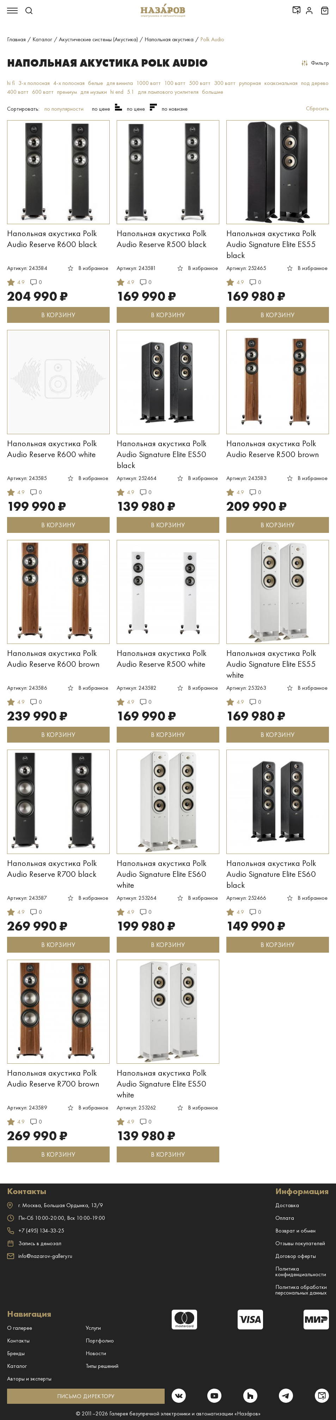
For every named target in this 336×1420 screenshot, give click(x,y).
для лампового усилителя (168, 92)
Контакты (18, 1340)
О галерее (19, 1328)
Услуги (93, 1328)
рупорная (250, 83)
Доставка (287, 1205)
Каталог (17, 1366)
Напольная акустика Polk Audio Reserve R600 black (52, 239)
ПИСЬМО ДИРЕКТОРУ (86, 1396)
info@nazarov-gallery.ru (39, 1256)
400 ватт (18, 92)
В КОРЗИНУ (58, 315)
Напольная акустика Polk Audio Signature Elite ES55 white (271, 663)
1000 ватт (148, 83)
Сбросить (317, 108)
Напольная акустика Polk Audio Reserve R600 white (52, 449)
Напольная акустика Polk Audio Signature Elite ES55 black (271, 244)
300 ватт (225, 83)
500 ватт (199, 83)
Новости (96, 1353)
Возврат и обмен (295, 1230)
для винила (119, 83)
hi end (116, 92)
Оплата (284, 1218)
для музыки (93, 92)
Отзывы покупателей (300, 1243)
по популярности (64, 108)
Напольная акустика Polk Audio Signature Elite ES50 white (162, 1083)
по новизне (175, 108)
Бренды (16, 1353)
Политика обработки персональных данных (301, 1289)
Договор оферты (295, 1256)
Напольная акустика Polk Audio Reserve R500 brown (272, 449)
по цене (101, 108)
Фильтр (315, 63)
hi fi (11, 83)
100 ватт (174, 83)
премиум (67, 92)
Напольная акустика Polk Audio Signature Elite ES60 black (271, 873)
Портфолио (100, 1340)
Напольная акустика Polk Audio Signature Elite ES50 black (162, 454)
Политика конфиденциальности (300, 1271)
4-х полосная (69, 83)
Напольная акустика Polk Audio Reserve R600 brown (53, 658)
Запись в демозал (34, 1243)
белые (95, 83)
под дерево (315, 83)
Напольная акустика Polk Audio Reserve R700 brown (53, 1078)
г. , (55, 1205)
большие (212, 92)
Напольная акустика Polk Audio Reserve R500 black (162, 239)
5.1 (130, 92)
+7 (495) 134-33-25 (35, 1230)
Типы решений (102, 1366)
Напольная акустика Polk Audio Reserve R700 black (52, 868)
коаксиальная (281, 83)
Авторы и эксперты (29, 1378)
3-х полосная (34, 83)
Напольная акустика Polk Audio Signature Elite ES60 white (162, 873)
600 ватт (43, 92)
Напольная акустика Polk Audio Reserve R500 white (162, 658)
